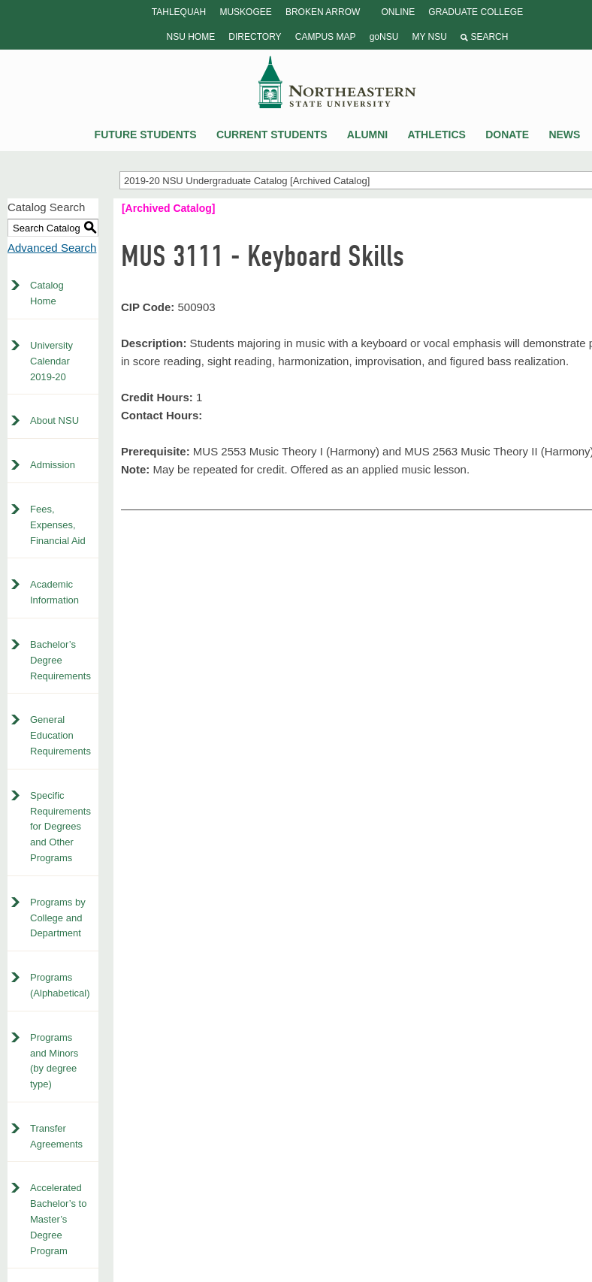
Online (398, 12)
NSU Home (191, 37)
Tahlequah (179, 12)
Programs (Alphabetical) (60, 985)
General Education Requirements (60, 735)
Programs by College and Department (58, 917)
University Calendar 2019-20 (51, 361)
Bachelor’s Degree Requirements (60, 660)
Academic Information (54, 592)
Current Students (272, 135)
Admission (52, 464)
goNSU (384, 37)
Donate (507, 135)
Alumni (367, 135)
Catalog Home (47, 293)
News (564, 135)
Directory (254, 37)
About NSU (54, 420)
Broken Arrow (322, 12)
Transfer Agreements (56, 1136)
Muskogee (245, 12)
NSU (337, 82)
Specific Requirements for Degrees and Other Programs (60, 826)
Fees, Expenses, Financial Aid (58, 524)
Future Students (146, 135)
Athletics (436, 135)
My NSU (429, 37)
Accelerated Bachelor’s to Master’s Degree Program (58, 1219)
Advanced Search (52, 247)
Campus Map (325, 37)
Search (484, 37)
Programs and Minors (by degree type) (54, 1061)
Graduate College (475, 12)
